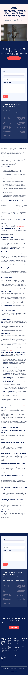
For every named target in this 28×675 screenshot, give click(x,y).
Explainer (14, 8)
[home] (5, 2)
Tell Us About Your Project (14, 58)
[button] (26, 2)
